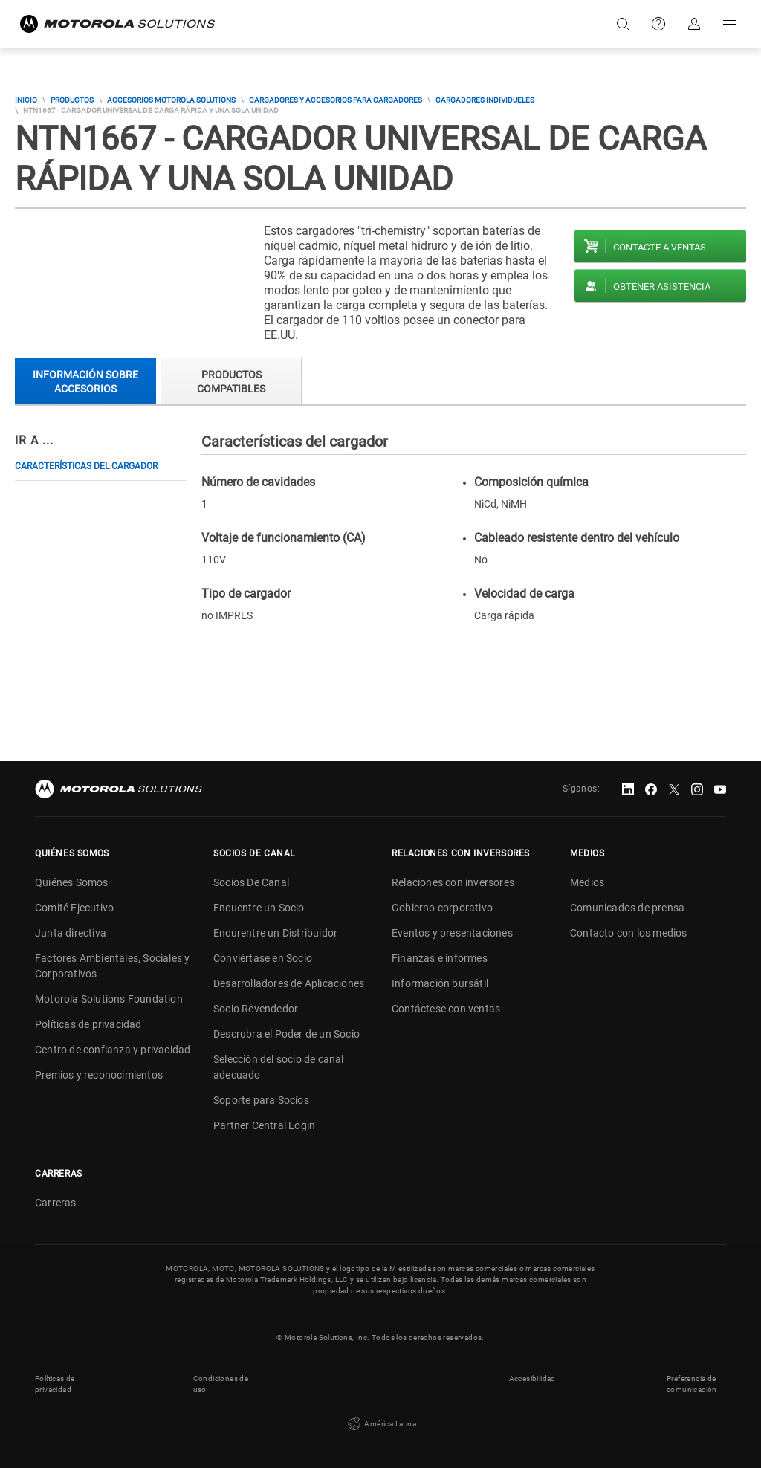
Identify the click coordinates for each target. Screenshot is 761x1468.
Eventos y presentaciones (452, 933)
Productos (72, 100)
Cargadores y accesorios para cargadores (335, 100)
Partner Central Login (264, 1125)
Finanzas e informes (440, 958)
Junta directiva (70, 933)
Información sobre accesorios (85, 382)
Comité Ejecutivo (74, 908)
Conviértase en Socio (262, 958)
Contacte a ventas (659, 247)
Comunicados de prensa (627, 908)
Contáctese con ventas (446, 1009)
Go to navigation (730, 24)
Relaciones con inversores (453, 882)
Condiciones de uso (221, 1384)
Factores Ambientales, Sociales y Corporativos (112, 966)
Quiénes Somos (72, 882)
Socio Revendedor (255, 1009)
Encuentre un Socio (259, 908)
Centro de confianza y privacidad (112, 1049)
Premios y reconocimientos (99, 1075)
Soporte (658, 24)
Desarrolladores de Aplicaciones (288, 983)
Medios (587, 882)
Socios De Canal (251, 882)
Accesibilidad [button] (532, 1378)
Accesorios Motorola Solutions (171, 100)
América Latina (380, 1424)
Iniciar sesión (694, 24)
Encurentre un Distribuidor (275, 933)
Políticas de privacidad (88, 1024)
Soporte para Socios (261, 1100)
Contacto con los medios (628, 933)
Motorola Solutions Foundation (109, 999)
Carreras (56, 1203)
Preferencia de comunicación (692, 1384)
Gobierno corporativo (442, 908)
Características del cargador (86, 466)
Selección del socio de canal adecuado (278, 1067)
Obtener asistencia (661, 286)
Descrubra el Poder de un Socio (286, 1034)
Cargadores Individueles (484, 100)
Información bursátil (440, 983)
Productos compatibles (231, 382)
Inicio (26, 100)
